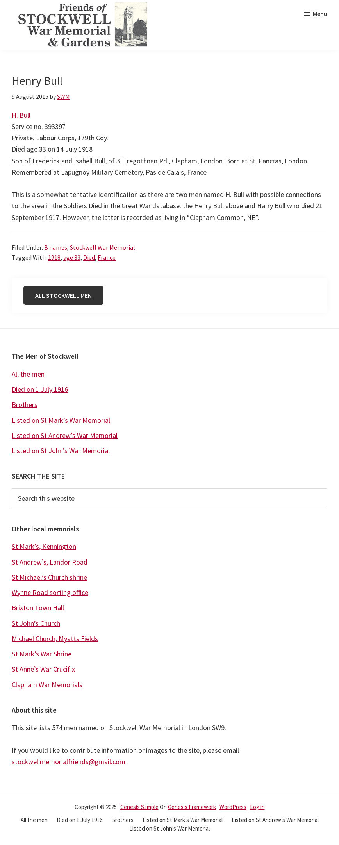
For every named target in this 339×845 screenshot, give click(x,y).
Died (89, 257)
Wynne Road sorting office (50, 592)
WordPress (232, 807)
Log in (257, 807)
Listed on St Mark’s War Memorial (61, 420)
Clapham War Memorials (47, 684)
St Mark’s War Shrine (41, 653)
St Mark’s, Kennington (44, 546)
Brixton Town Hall (38, 607)
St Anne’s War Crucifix (43, 669)
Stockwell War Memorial (102, 247)
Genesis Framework (192, 807)
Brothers (24, 404)
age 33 (71, 257)
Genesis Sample (139, 807)
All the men (28, 374)
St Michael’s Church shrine (49, 577)
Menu (320, 14)
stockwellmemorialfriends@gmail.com (68, 761)
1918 (54, 257)
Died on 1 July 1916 (40, 389)
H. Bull (21, 115)
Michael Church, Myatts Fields (55, 638)
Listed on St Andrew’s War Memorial (65, 435)
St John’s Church (36, 623)
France (107, 257)
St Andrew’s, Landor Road (49, 561)
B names (55, 247)
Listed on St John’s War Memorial (61, 450)
